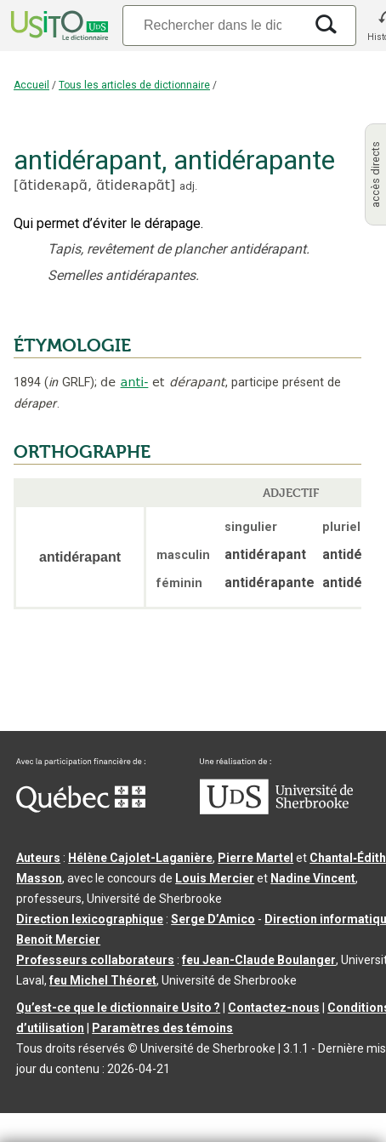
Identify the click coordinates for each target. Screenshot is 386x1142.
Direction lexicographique (89, 919)
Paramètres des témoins (162, 1028)
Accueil (31, 85)
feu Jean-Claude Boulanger (259, 960)
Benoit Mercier (58, 939)
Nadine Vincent (312, 878)
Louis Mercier (214, 878)
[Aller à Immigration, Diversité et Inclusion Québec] (80, 808)
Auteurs (38, 858)
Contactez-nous (274, 1007)
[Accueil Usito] (58, 25)
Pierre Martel (255, 858)
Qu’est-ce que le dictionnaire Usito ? (118, 1007)
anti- (135, 382)
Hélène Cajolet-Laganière (140, 858)
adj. (188, 186)
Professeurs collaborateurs (95, 960)
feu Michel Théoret (102, 980)
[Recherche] (212, 25)
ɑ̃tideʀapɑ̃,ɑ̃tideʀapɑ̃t (94, 185)
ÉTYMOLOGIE (72, 345)
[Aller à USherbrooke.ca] (276, 810)
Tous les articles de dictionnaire (134, 85)
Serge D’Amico (213, 919)
